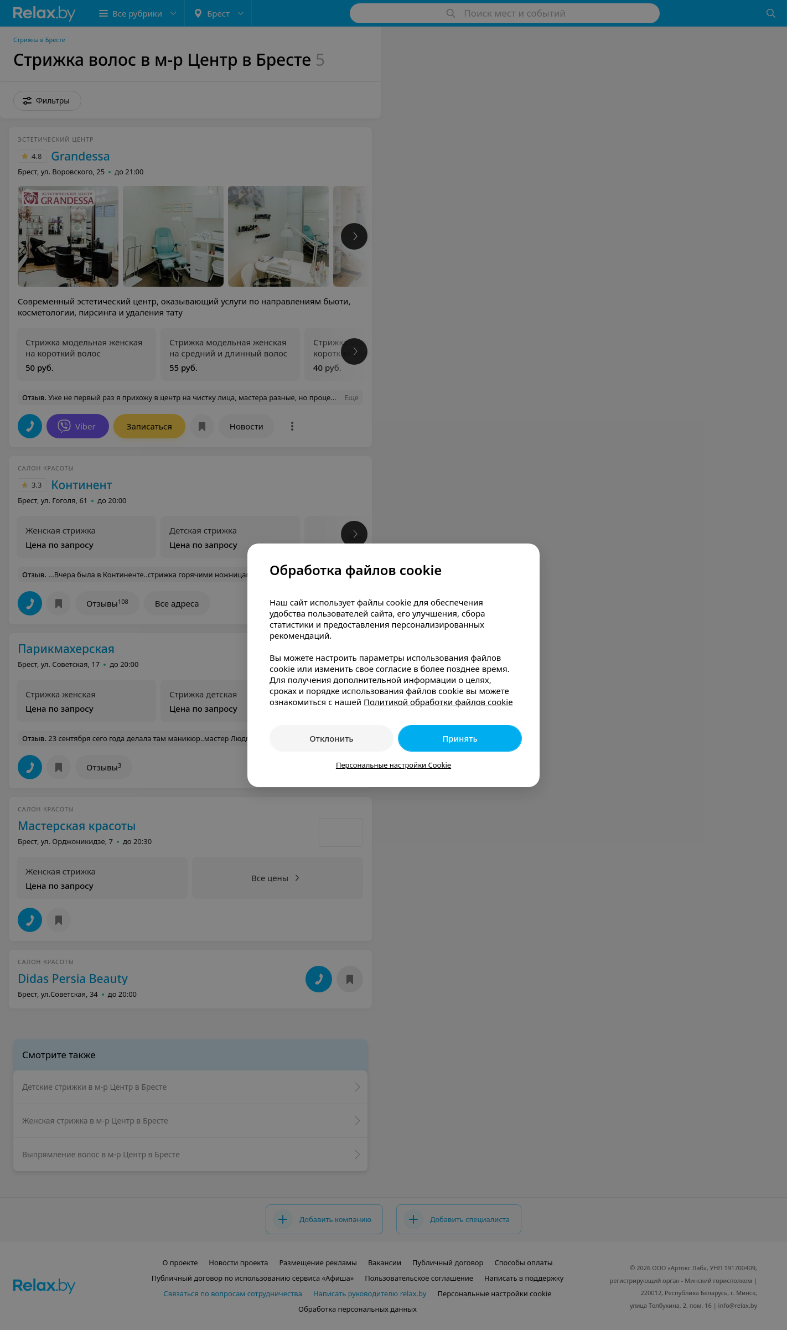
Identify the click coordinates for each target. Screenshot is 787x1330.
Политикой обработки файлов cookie (438, 701)
